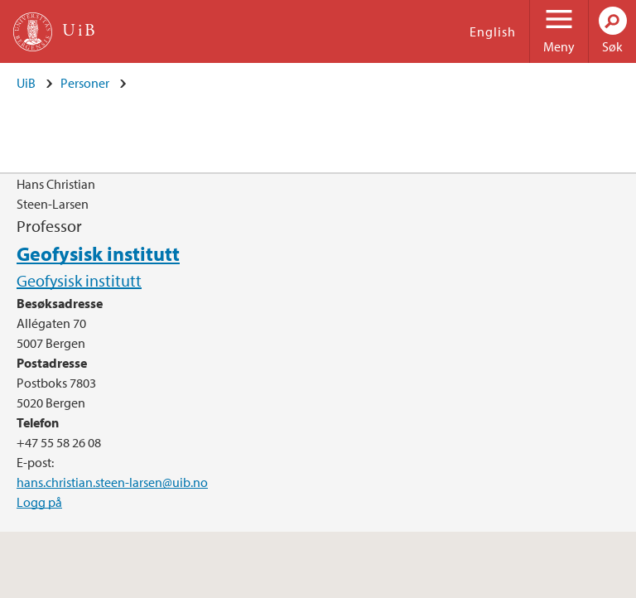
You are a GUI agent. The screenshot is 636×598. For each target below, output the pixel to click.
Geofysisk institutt (98, 253)
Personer (84, 83)
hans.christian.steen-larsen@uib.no (112, 482)
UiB (26, 83)
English (493, 31)
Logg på (39, 502)
